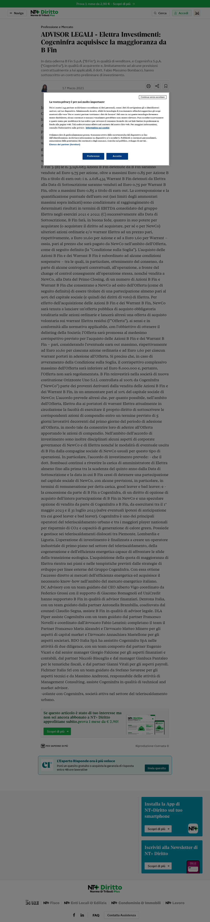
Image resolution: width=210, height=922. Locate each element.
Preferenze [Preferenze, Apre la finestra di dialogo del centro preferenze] (93, 156)
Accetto (117, 156)
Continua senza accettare (153, 97)
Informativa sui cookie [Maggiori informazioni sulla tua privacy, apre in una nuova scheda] (97, 127)
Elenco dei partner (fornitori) (64, 144)
